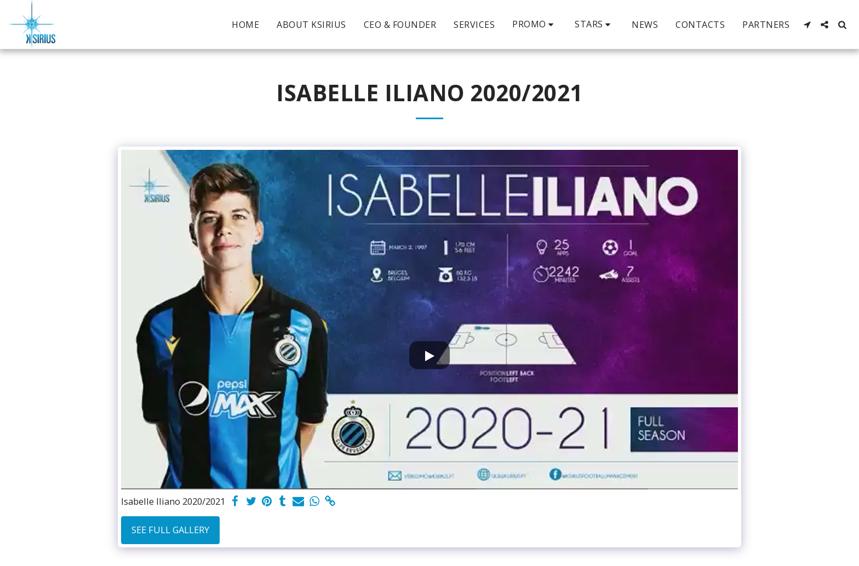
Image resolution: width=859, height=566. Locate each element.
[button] (534, 24)
